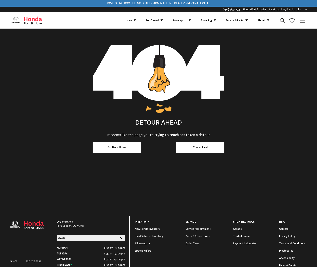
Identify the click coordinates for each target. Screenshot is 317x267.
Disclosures (286, 250)
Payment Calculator (245, 243)
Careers (283, 229)
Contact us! (200, 147)
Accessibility (287, 258)
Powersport (180, 20)
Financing (206, 20)
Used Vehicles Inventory (149, 236)
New (129, 20)
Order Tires (192, 243)
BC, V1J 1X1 (78, 225)
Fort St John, (65, 225)
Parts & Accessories (198, 236)
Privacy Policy (287, 236)
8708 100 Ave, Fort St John (285, 9)
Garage (237, 229)
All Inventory (142, 243)
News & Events (288, 265)
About (261, 20)
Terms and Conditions (292, 243)
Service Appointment (198, 229)
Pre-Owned (152, 20)
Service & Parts (235, 20)
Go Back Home (117, 147)
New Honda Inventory (147, 229)
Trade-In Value (241, 236)
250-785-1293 (33, 261)
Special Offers (143, 250)
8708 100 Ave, (65, 221)
